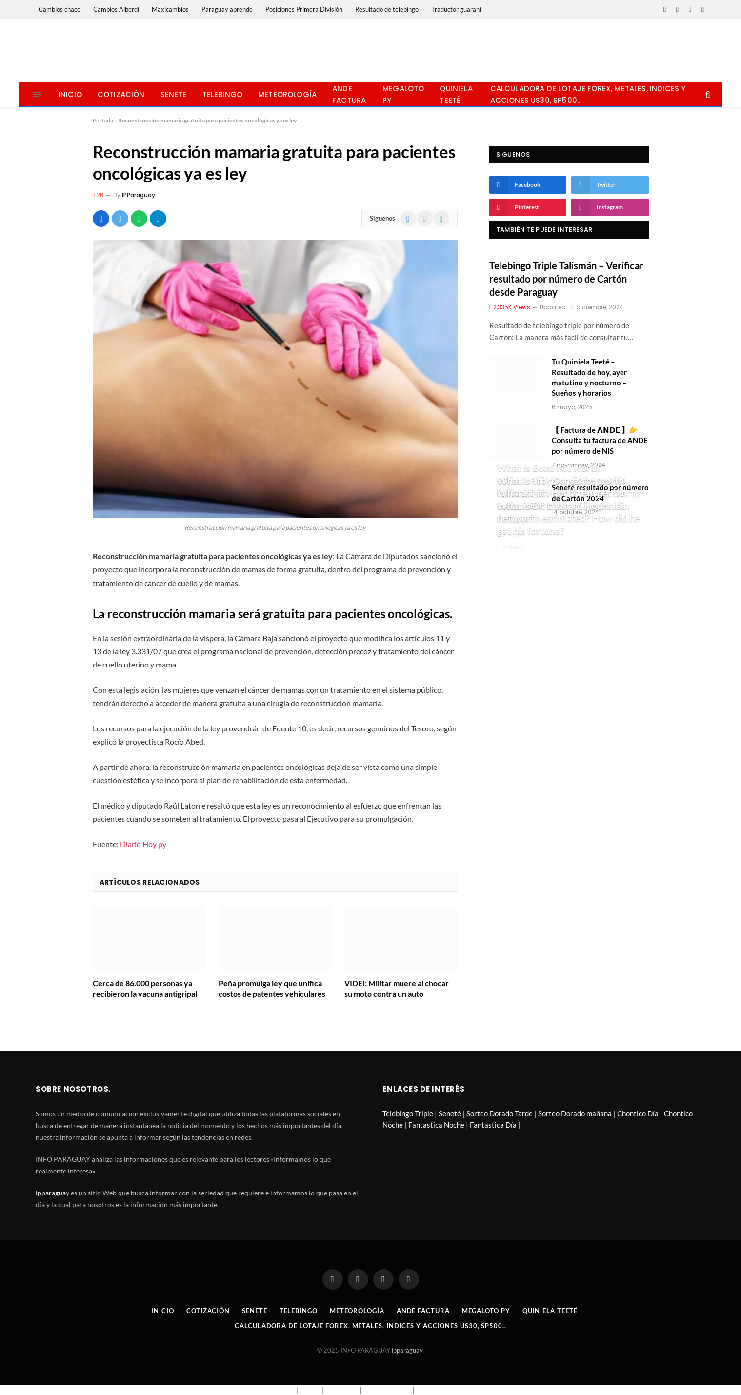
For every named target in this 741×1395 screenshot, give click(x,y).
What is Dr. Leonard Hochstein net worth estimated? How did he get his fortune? (568, 518)
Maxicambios (170, 9)
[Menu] (37, 94)
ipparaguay (52, 1193)
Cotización (121, 94)
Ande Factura (349, 94)
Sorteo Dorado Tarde (499, 1113)
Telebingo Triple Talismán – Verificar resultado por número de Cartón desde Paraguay (566, 279)
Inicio (70, 94)
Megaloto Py (403, 94)
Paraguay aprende (227, 9)
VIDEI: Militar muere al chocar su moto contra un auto (396, 988)
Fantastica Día (493, 1124)
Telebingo (222, 94)
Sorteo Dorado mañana (575, 1113)
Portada (103, 120)
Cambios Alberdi (116, 9)
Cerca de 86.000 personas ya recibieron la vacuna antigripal (145, 988)
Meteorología (287, 94)
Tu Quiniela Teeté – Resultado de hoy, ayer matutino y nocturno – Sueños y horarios (589, 377)
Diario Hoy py (143, 844)
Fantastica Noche (436, 1124)
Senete (173, 94)
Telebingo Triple (407, 1113)
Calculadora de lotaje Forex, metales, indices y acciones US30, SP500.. (588, 94)
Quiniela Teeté (456, 94)
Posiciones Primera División (303, 9)
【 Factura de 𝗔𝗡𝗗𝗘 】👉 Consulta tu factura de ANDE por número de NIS (600, 440)
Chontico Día (638, 1113)
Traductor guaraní (456, 9)
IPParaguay (138, 195)
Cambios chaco (59, 9)
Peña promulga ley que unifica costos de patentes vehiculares (272, 988)
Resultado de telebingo (387, 9)
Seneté (450, 1113)
